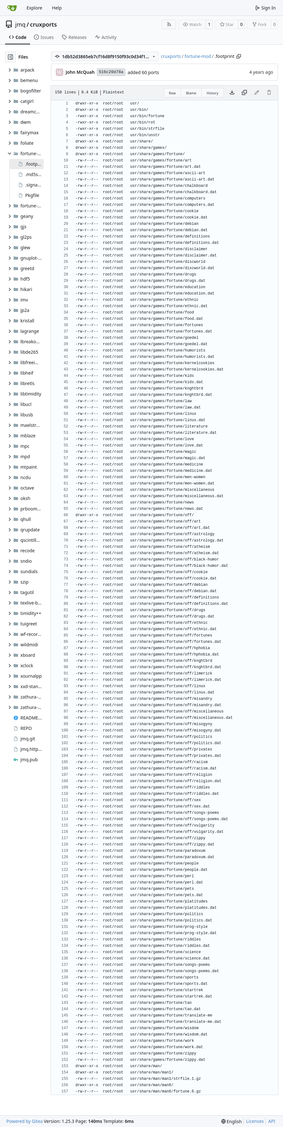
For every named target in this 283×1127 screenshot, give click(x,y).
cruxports (43, 24)
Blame (191, 93)
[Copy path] (238, 56)
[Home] (12, 8)
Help (57, 8)
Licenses (255, 1121)
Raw (172, 93)
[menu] (231, 1121)
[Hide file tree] (10, 57)
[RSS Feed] (169, 24)
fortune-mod (198, 56)
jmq (20, 24)
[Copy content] (244, 92)
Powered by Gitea (24, 1121)
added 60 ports (143, 72)
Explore (34, 8)
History (212, 93)
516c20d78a (111, 72)
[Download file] (232, 92)
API (271, 1121)
